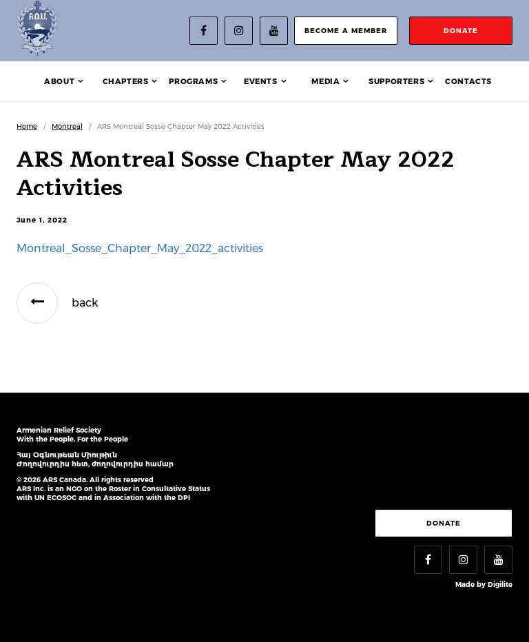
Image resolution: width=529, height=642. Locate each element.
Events (261, 81)
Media (325, 81)
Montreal (67, 126)
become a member (345, 30)
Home (27, 126)
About (59, 81)
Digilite (500, 584)
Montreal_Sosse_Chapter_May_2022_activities (140, 248)
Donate (443, 523)
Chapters (126, 81)
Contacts (468, 81)
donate (461, 30)
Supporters (396, 81)
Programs (193, 81)
